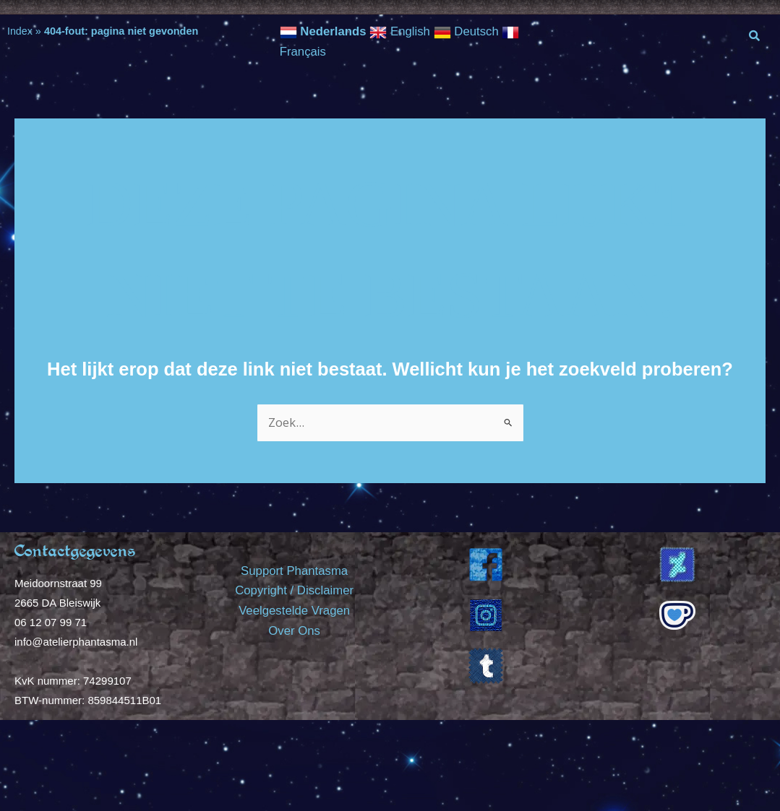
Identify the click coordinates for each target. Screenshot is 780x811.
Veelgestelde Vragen (294, 609)
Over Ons (294, 629)
